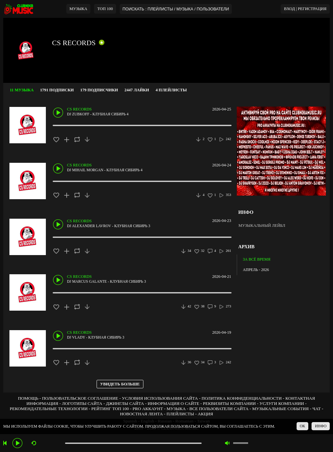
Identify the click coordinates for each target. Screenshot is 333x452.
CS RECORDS (74, 43)
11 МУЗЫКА (21, 90)
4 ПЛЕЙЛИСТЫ (171, 90)
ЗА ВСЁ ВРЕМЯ (257, 259)
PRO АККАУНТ (148, 408)
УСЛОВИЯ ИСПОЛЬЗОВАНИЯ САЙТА (160, 398)
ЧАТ (317, 408)
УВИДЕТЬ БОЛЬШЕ (120, 384)
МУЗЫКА (78, 8)
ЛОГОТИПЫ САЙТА (82, 403)
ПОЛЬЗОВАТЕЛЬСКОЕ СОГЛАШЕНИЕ (80, 398)
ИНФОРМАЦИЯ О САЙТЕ (173, 403)
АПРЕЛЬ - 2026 (256, 269)
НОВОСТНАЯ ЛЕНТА (141, 413)
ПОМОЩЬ (28, 398)
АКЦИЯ (205, 413)
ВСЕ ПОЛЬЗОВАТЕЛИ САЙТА (218, 408)
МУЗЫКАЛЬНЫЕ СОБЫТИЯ (280, 408)
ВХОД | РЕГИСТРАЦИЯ (305, 8)
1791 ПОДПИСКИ (57, 90)
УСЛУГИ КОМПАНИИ (282, 403)
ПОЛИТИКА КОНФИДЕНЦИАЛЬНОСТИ (242, 398)
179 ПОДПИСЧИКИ (99, 90)
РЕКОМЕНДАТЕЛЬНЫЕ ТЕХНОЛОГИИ (49, 408)
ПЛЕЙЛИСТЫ (180, 413)
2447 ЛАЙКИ (137, 90)
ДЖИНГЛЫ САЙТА (125, 403)
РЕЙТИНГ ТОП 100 (110, 408)
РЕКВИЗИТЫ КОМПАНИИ (229, 403)
